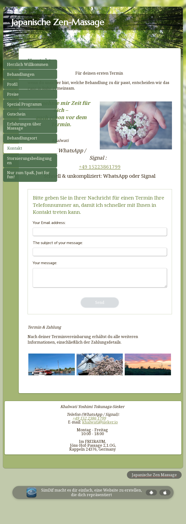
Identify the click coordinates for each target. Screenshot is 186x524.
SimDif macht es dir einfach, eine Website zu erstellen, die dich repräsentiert (91, 505)
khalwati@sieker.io (100, 434)
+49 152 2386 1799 (89, 430)
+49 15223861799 (119, 159)
